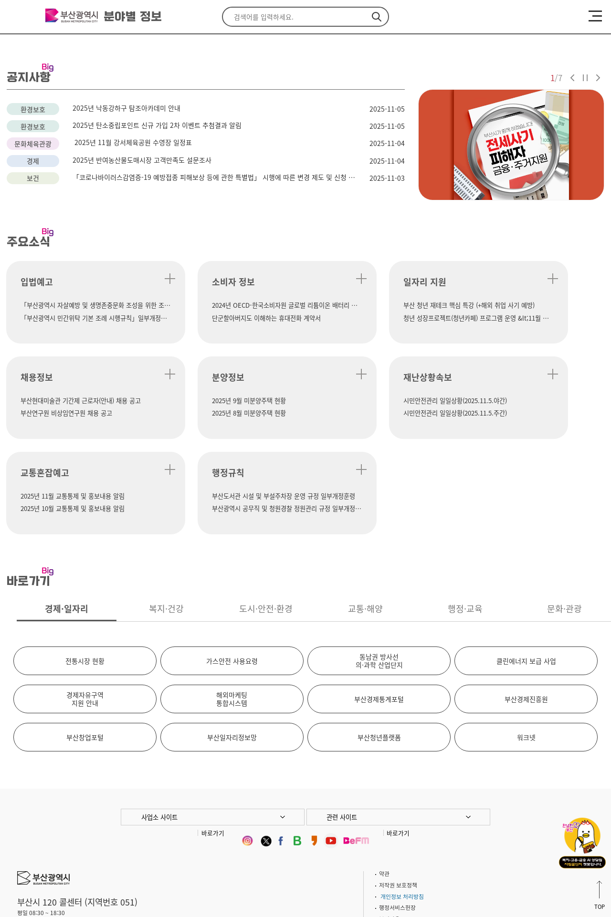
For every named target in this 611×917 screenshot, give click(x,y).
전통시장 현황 (85, 567)
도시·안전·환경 (266, 515)
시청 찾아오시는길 (39, 850)
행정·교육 (465, 515)
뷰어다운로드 (395, 825)
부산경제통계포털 (379, 605)
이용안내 (111, 850)
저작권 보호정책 (398, 791)
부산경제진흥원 (526, 605)
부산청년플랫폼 (379, 643)
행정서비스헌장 (397, 814)
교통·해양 (365, 515)
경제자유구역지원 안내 (85, 605)
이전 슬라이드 (572, 78)
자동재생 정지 (585, 78)
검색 (377, 17)
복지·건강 (166, 515)
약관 (384, 780)
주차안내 (81, 850)
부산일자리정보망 (232, 643)
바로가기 (212, 739)
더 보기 (130, 279)
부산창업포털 (85, 643)
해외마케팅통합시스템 (231, 605)
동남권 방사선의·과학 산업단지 (379, 567)
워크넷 (526, 643)
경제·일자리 (66, 515)
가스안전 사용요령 (232, 567)
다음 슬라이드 (598, 78)
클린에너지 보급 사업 (526, 567)
